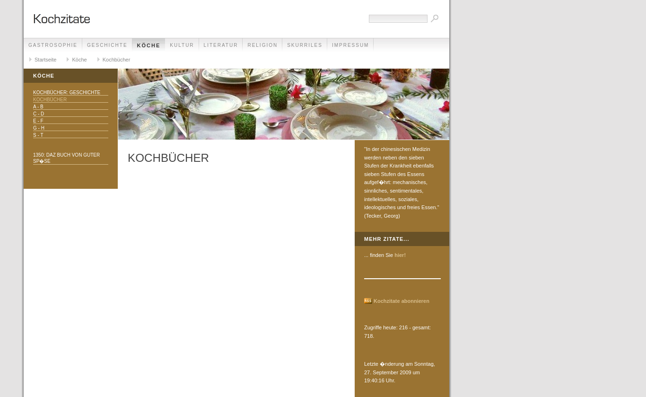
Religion (262, 45)
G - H (38, 128)
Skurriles (305, 45)
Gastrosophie (53, 45)
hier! (400, 255)
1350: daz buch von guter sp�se (66, 158)
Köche (149, 45)
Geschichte (107, 45)
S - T (38, 135)
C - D (38, 113)
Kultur (182, 45)
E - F (38, 121)
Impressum (350, 45)
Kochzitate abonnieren (401, 301)
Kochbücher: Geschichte (66, 92)
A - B (38, 106)
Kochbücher (117, 59)
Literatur (221, 45)
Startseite (45, 59)
